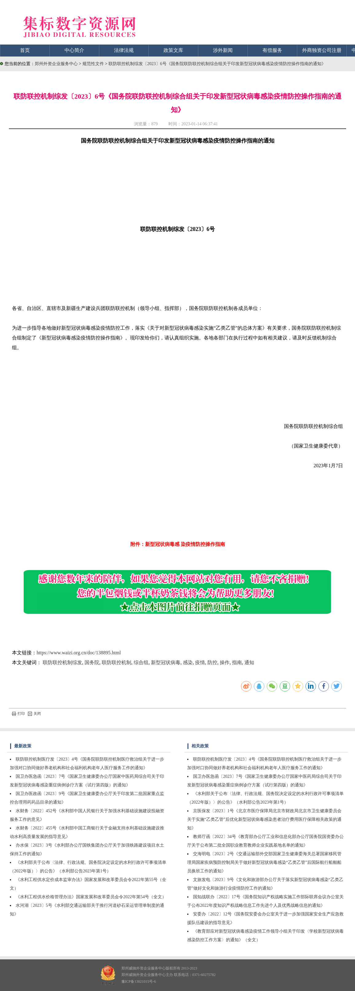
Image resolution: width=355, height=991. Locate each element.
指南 (237, 662)
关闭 (34, 713)
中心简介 (74, 50)
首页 (25, 50)
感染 (188, 662)
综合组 (141, 662)
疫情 (200, 662)
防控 (212, 662)
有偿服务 (272, 50)
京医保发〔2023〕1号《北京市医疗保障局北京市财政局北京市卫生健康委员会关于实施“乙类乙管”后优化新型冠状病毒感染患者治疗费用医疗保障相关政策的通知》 (264, 819)
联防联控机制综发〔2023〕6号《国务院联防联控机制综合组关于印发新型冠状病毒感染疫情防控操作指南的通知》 (217, 63)
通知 (249, 662)
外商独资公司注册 (321, 50)
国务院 (92, 662)
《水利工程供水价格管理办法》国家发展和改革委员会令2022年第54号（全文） (91, 897)
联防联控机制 (116, 662)
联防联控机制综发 (62, 662)
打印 (18, 713)
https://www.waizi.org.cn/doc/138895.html (79, 652)
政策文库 (173, 50)
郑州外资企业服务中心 (56, 63)
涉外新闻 (223, 50)
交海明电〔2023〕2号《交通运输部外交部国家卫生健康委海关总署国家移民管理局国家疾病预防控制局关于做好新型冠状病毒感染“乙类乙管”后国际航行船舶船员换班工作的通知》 (264, 862)
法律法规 (124, 50)
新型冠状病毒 (165, 662)
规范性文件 (93, 63)
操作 (225, 662)
